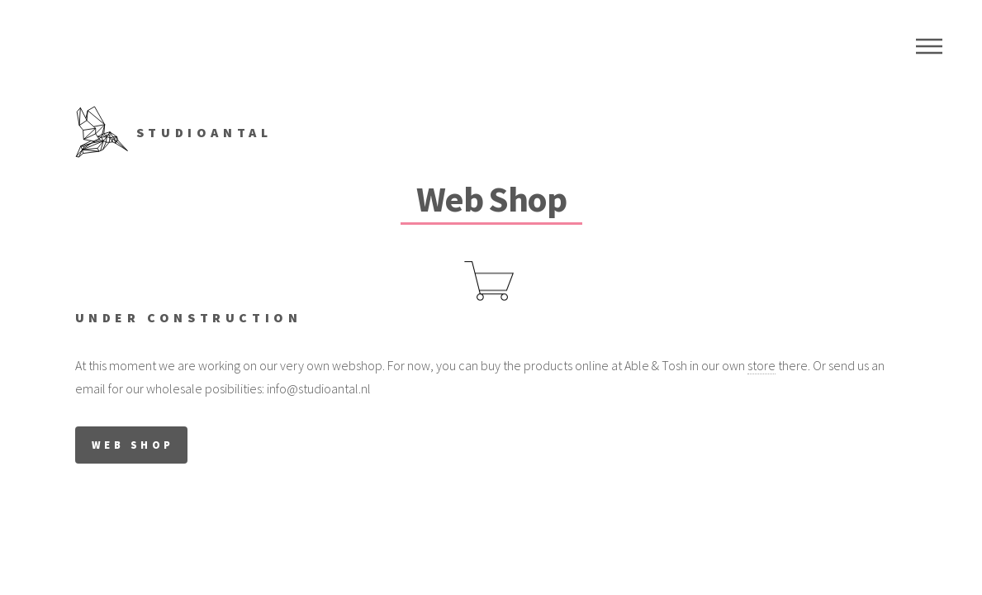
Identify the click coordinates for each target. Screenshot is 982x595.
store (761, 365)
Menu (929, 46)
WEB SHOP (133, 444)
